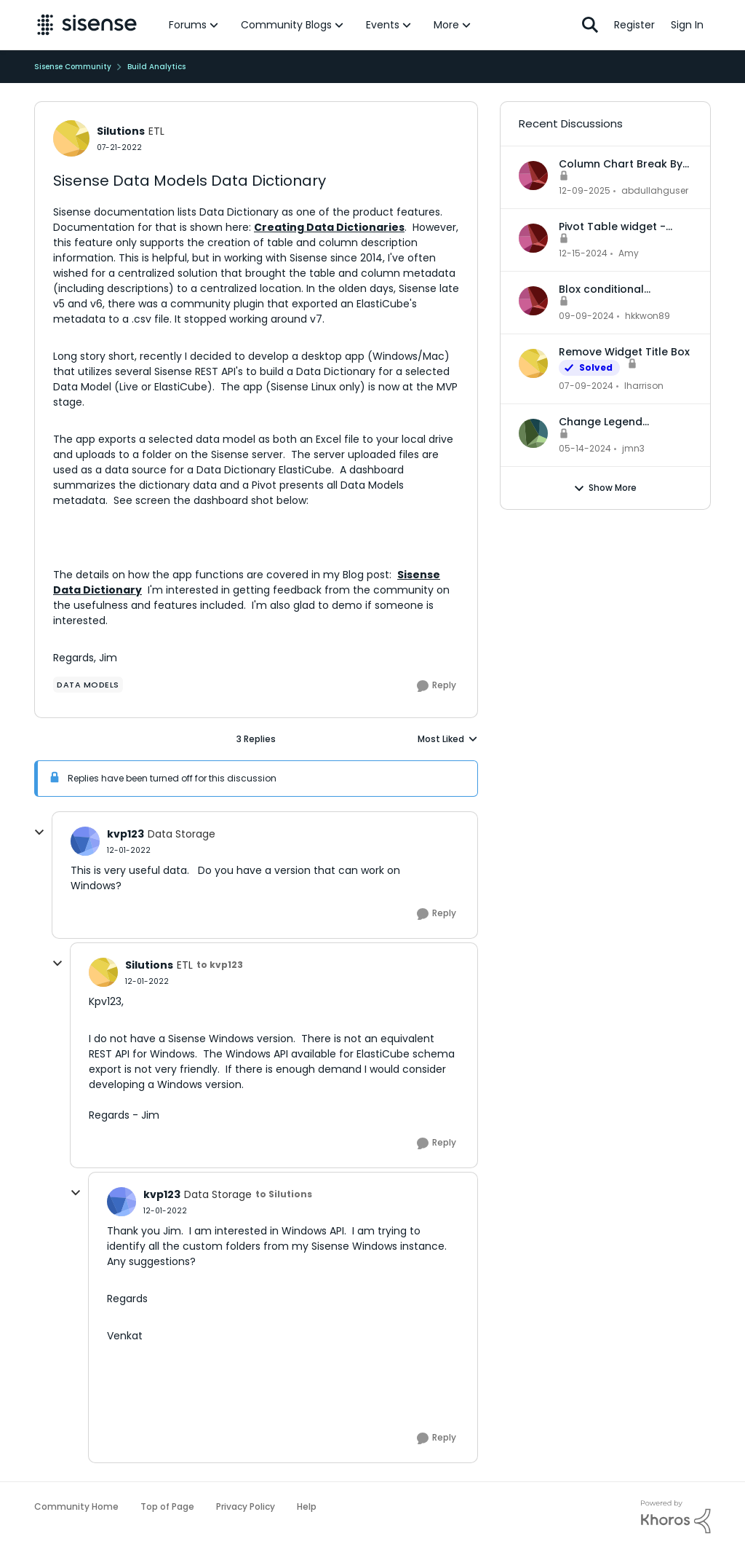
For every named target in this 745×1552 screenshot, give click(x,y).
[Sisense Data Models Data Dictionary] (129, 850)
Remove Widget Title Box (624, 351)
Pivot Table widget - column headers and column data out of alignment (614, 226)
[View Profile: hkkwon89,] (533, 300)
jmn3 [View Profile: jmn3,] (633, 448)
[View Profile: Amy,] (533, 238)
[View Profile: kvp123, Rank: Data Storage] (85, 841)
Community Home (76, 1506)
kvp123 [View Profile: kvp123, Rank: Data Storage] (125, 834)
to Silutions (283, 1194)
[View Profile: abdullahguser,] (533, 175)
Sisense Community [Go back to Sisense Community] (72, 66)
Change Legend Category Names (604, 421)
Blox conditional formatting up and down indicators (624, 289)
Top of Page (167, 1506)
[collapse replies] (39, 832)
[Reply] (436, 686)
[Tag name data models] (88, 685)
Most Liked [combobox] (448, 739)
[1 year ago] (583, 253)
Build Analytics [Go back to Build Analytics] (156, 66)
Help (306, 1506)
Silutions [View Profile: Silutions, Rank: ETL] (121, 131)
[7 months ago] (584, 190)
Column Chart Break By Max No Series (620, 163)
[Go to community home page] (87, 25)
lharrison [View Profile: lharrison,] (644, 385)
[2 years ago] (586, 386)
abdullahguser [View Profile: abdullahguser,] (654, 190)
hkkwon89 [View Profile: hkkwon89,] (647, 316)
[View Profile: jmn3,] (533, 433)
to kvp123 (219, 964)
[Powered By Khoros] (676, 1517)
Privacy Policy (245, 1506)
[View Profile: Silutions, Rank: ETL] (71, 138)
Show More (605, 488)
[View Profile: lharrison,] (533, 363)
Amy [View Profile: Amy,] (628, 253)
